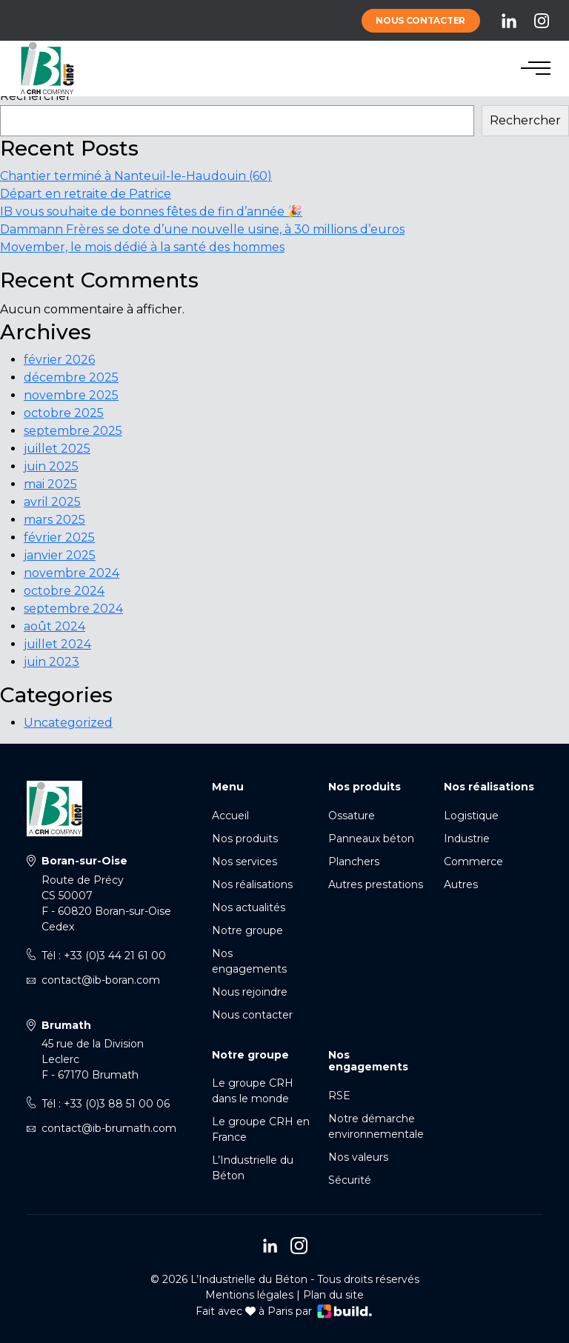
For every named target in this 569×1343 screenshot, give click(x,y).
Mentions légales (249, 1295)
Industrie (467, 838)
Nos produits (245, 838)
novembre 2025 (71, 395)
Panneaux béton (371, 838)
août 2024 (54, 626)
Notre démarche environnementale (376, 1126)
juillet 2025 (57, 448)
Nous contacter (420, 20)
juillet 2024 (57, 644)
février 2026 (59, 360)
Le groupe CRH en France (261, 1129)
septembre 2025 (73, 431)
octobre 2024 (64, 591)
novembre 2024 (71, 573)
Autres (461, 884)
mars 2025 (54, 520)
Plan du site (333, 1295)
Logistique (471, 815)
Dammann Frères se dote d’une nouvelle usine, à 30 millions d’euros (202, 229)
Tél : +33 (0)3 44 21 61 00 (103, 955)
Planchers (353, 861)
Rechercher (35, 96)
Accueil (230, 815)
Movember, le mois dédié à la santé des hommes (142, 247)
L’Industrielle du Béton (252, 1167)
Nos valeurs (358, 1157)
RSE (339, 1095)
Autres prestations (375, 884)
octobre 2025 (64, 413)
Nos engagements (249, 961)
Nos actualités (248, 907)
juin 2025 (51, 466)
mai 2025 (50, 484)
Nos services (244, 861)
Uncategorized (68, 723)
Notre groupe (247, 930)
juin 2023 (51, 662)
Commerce (473, 861)
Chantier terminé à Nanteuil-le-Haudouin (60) (136, 176)
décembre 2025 (71, 377)
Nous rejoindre (249, 992)
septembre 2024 (73, 608)
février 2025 (59, 537)
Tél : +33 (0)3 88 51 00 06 (105, 1103)
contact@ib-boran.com (100, 980)
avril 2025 (52, 502)
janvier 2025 (60, 555)
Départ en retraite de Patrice (85, 194)
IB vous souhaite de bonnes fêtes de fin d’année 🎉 (151, 211)
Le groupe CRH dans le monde (252, 1090)
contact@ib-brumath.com (108, 1128)
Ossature (351, 815)
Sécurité (349, 1180)
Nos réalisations (252, 884)
